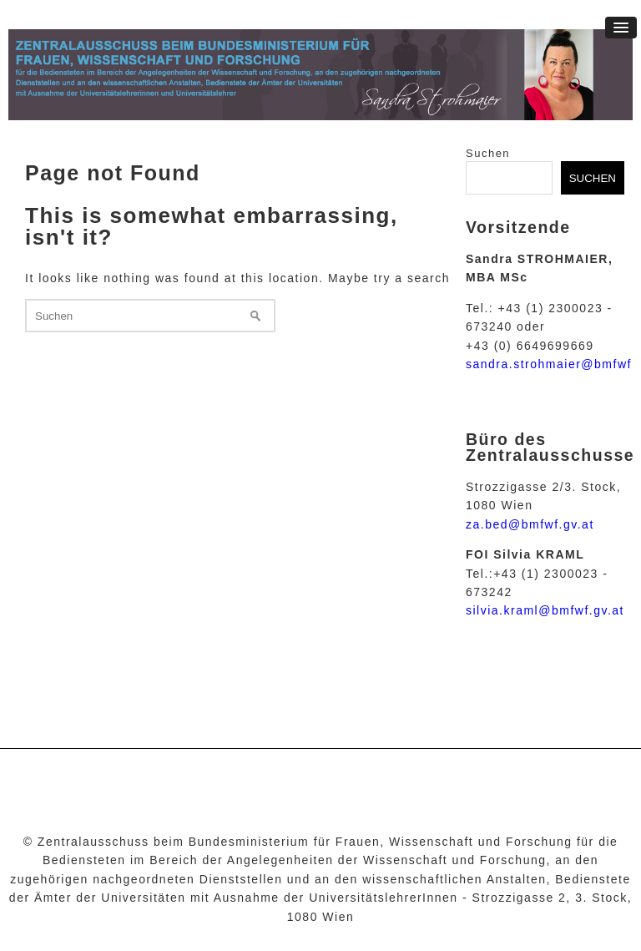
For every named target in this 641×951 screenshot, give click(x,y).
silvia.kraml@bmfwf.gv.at (545, 610)
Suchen (488, 153)
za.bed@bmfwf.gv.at (530, 524)
